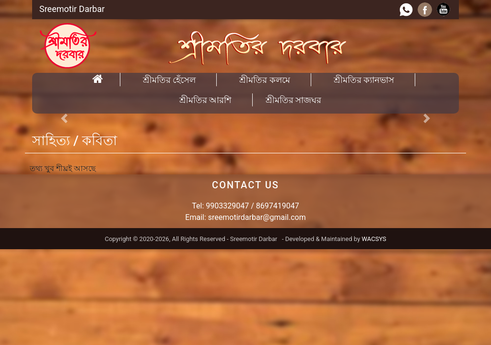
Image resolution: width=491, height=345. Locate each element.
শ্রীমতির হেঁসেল (169, 80)
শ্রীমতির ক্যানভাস (364, 80)
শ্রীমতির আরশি (205, 100)
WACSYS (374, 238)
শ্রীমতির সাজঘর (293, 100)
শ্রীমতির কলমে (264, 80)
